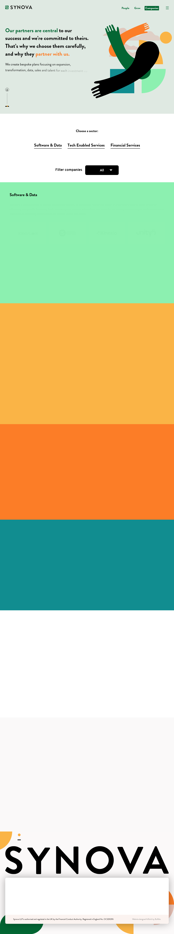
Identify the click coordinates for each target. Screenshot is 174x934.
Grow (137, 8)
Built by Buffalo (154, 919)
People (125, 8)
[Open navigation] (167, 8)
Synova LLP (18, 919)
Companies (151, 8)
